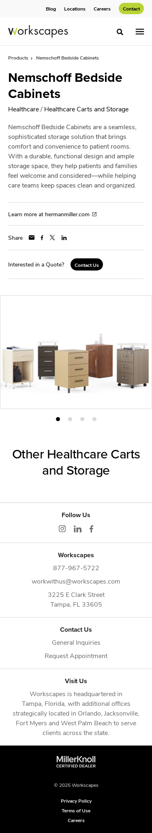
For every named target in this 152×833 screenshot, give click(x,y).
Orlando (89, 713)
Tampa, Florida (43, 703)
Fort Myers (31, 722)
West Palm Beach (86, 722)
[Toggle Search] (120, 32)
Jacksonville (121, 713)
